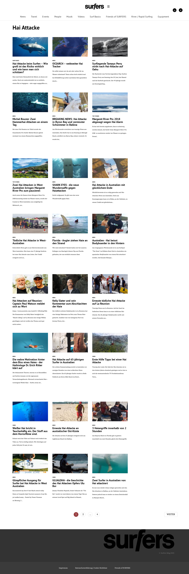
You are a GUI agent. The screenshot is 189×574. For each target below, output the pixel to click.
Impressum (63, 568)
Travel (34, 16)
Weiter (171, 514)
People (57, 16)
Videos (81, 16)
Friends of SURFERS (116, 16)
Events (45, 16)
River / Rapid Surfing (142, 16)
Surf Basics (95, 16)
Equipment (163, 16)
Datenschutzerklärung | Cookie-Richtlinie (91, 568)
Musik (69, 16)
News (23, 16)
